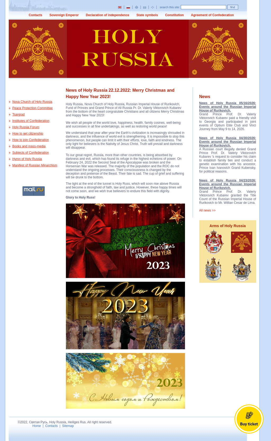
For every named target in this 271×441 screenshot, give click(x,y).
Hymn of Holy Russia (27, 159)
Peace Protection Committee (32, 108)
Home (37, 426)
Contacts (35, 15)
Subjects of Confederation (30, 153)
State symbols (147, 15)
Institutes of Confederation (30, 121)
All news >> (207, 210)
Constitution (174, 15)
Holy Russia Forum (25, 127)
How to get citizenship (27, 133)
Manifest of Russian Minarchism (34, 165)
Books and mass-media (29, 146)
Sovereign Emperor (64, 15)
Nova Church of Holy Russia (32, 102)
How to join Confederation (30, 140)
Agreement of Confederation (212, 15)
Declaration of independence (107, 15)
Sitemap (68, 426)
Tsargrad (18, 114)
